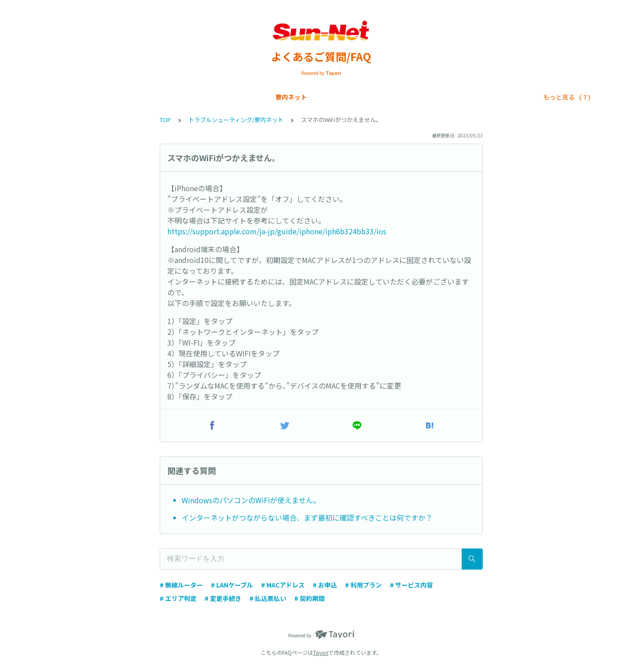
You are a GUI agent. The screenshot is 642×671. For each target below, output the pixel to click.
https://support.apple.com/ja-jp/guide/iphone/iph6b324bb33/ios (276, 231)
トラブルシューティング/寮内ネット (354, 96)
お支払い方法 (215, 96)
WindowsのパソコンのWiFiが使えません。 (251, 500)
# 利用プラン (363, 584)
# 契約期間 (309, 598)
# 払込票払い (267, 598)
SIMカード (168, 96)
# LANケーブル (232, 584)
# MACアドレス (283, 584)
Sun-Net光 (125, 96)
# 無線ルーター (181, 584)
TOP (165, 119)
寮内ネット (80, 96)
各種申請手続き (268, 96)
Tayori (320, 652)
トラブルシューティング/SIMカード (468, 96)
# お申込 (325, 584)
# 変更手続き (223, 598)
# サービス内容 (411, 584)
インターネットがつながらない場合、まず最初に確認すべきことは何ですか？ (307, 517)
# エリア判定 (178, 598)
